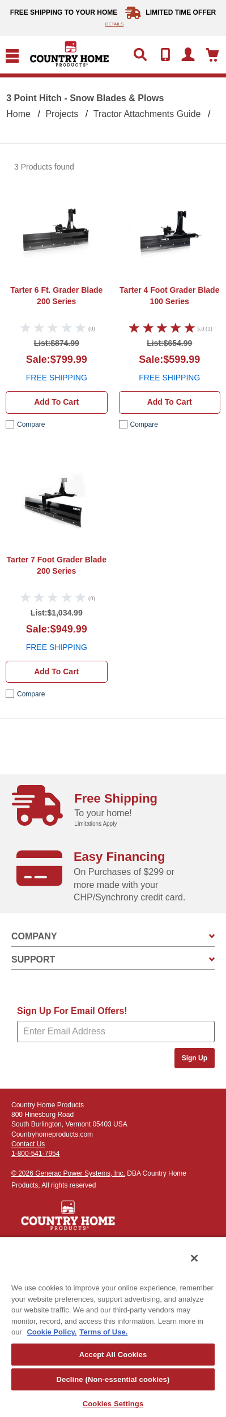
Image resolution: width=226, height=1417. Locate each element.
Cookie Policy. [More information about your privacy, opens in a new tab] (51, 1332)
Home (18, 114)
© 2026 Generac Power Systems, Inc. (68, 1173)
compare (31, 424)
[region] (113, 1326)
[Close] (194, 1258)
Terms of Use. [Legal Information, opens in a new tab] (103, 1332)
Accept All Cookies (113, 1354)
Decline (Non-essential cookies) (113, 1379)
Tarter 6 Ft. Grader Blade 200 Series (56, 295)
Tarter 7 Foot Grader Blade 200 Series (56, 565)
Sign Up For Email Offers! (72, 1011)
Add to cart (56, 401)
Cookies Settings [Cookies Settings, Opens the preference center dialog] (113, 1403)
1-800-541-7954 (35, 1154)
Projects (61, 114)
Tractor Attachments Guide (147, 114)
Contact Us (28, 1144)
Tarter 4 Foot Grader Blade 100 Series (169, 295)
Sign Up (194, 1058)
